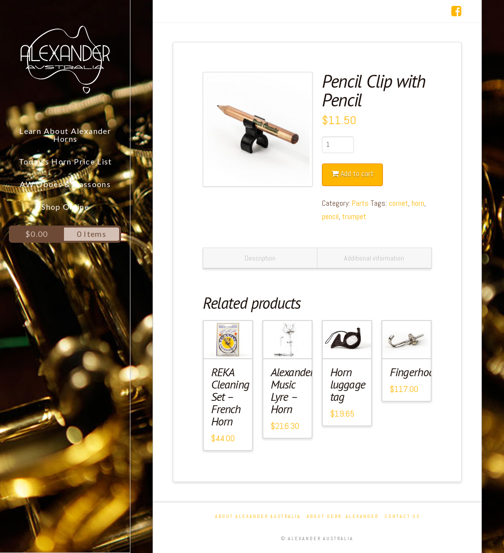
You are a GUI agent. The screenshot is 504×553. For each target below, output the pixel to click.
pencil (330, 216)
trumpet (354, 216)
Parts (360, 203)
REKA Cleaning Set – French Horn (230, 396)
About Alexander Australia (258, 516)
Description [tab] (260, 258)
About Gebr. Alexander (342, 516)
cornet (398, 203)
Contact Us (402, 516)
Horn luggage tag (347, 384)
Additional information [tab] (374, 258)
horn (417, 203)
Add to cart (357, 173)
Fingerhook (415, 372)
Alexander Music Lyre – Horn (292, 390)
